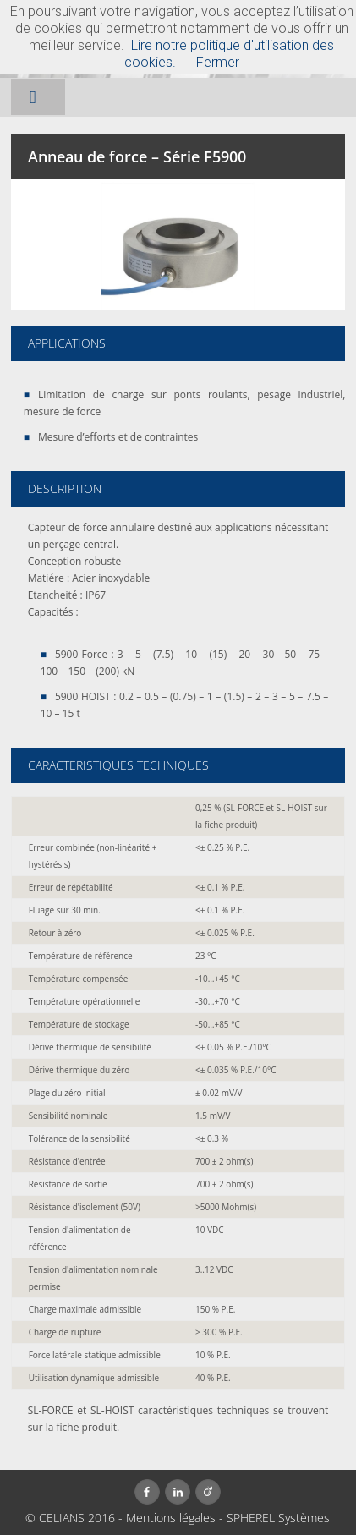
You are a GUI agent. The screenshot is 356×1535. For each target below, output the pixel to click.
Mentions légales (171, 1518)
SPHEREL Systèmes (278, 1518)
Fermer (217, 62)
